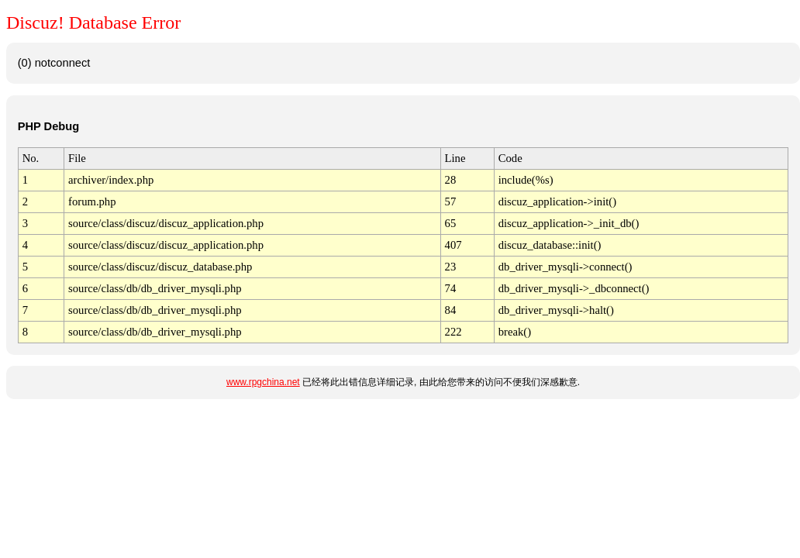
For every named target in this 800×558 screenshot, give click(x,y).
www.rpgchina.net (263, 382)
